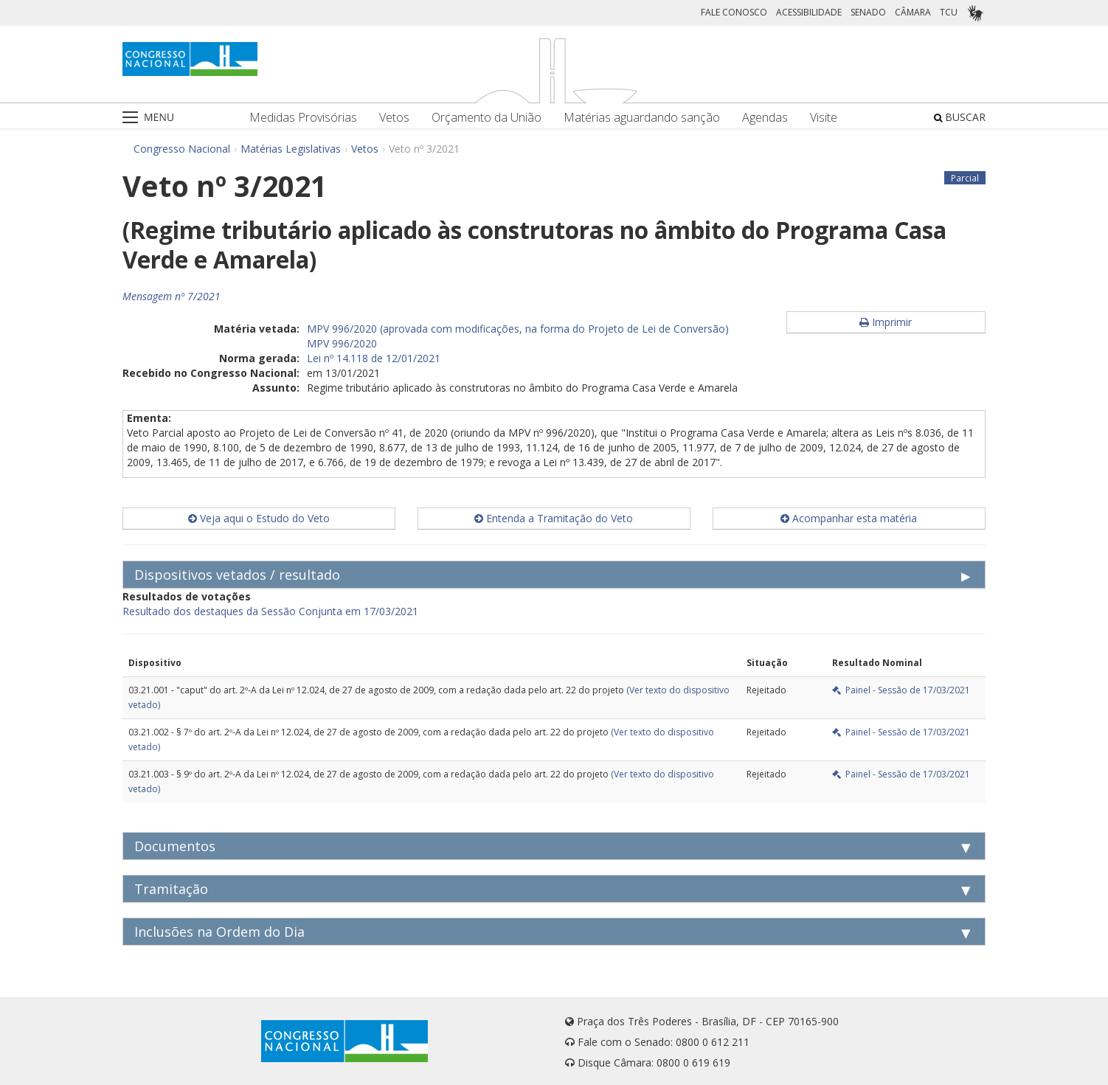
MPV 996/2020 (342, 343)
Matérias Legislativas (290, 149)
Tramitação (171, 889)
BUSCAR (960, 117)
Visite (823, 117)
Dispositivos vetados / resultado (237, 574)
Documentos (174, 846)
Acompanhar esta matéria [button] (848, 518)
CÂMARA (913, 12)
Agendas (765, 117)
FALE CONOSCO (734, 12)
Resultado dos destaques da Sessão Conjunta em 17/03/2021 (270, 611)
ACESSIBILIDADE (809, 12)
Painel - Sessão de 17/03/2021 (901, 690)
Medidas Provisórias (303, 117)
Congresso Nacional (182, 149)
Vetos (394, 117)
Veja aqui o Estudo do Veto (259, 518)
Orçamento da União (486, 117)
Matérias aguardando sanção (642, 117)
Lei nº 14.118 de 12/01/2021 (373, 358)
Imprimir (885, 322)
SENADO (868, 12)
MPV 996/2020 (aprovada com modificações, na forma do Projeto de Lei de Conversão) (518, 329)
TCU (949, 12)
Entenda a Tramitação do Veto (553, 518)
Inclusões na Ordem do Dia (219, 931)
